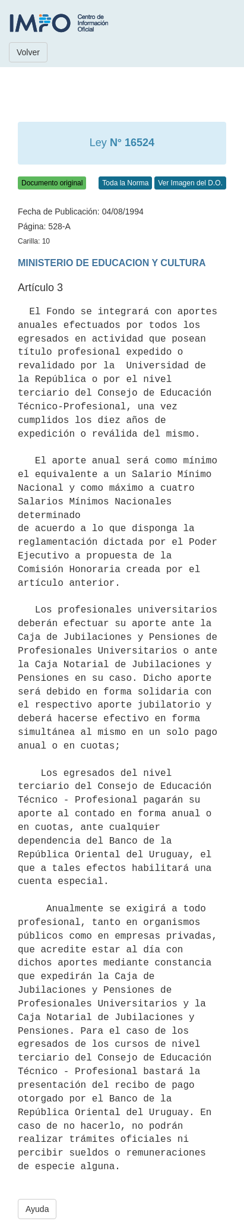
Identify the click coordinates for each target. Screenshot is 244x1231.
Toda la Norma (125, 183)
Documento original (52, 183)
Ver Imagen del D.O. (190, 183)
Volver (28, 52)
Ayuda (37, 1209)
